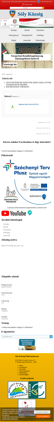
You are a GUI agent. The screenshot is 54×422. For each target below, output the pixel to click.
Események (40, 30)
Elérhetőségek (40, 40)
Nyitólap (14, 30)
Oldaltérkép (23, 373)
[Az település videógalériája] (16, 215)
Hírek (21, 365)
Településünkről (27, 35)
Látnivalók (27, 40)
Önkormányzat (14, 35)
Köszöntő (22, 369)
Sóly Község (30, 14)
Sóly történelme (24, 371)
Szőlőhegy (40, 35)
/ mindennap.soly (44, 1)
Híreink (27, 30)
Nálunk (13, 40)
